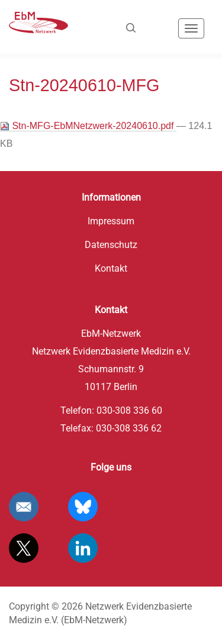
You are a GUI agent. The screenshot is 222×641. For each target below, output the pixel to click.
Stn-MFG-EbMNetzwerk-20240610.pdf (88, 126)
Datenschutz (111, 244)
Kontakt (111, 268)
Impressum (111, 221)
